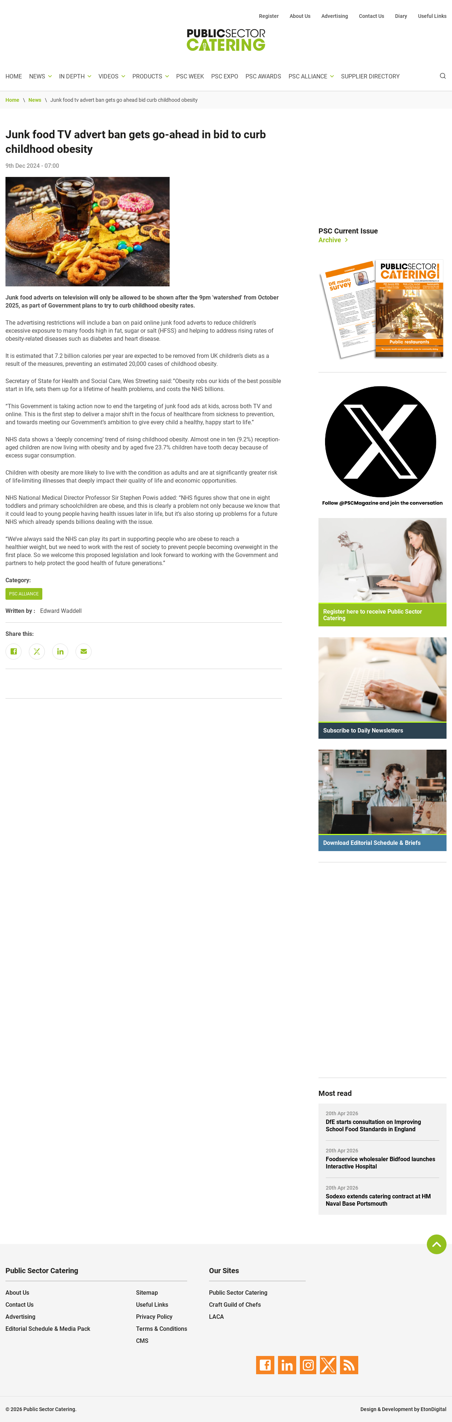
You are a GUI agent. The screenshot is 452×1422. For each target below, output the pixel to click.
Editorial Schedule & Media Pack (47, 1328)
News (37, 76)
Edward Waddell (61, 610)
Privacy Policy (154, 1316)
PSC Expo (224, 76)
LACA (216, 1316)
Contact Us (371, 16)
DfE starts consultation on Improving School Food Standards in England (373, 1125)
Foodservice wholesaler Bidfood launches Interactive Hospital (380, 1163)
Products (147, 76)
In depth (72, 76)
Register (269, 16)
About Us (300, 16)
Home (13, 76)
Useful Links (432, 16)
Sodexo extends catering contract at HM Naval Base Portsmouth (378, 1200)
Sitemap (147, 1292)
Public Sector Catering (238, 1292)
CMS (142, 1340)
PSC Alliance (308, 76)
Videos (108, 76)
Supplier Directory (370, 76)
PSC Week (190, 76)
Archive (329, 240)
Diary (401, 16)
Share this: (19, 633)
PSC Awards (263, 76)
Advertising (334, 16)
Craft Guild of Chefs (235, 1304)
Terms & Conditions (161, 1328)
